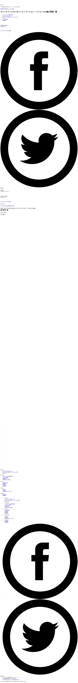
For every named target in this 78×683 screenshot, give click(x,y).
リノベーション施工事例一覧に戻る (7, 205)
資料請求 (2, 8)
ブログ (6, 516)
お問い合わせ (5, 482)
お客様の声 (5, 478)
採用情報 (4, 495)
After (1, 212)
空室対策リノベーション (7, 491)
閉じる (2, 188)
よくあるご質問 (6, 477)
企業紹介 (4, 494)
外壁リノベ (5, 473)
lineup (6, 497)
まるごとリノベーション (7, 470)
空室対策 (4, 490)
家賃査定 (4, 484)
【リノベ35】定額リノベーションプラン (12, 500)
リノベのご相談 (11, 8)
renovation (6, 502)
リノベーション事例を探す (8, 476)
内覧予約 (6, 8)
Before (4, 212)
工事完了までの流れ (6, 479)
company (6, 520)
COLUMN (6, 515)
